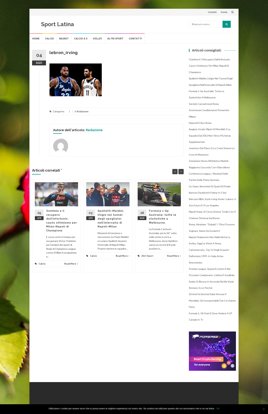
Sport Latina (57, 24)
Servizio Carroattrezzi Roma (204, 103)
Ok (218, 408)
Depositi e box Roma (200, 122)
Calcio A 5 (80, 38)
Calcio (49, 38)
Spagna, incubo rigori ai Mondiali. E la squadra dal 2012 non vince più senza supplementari (210, 135)
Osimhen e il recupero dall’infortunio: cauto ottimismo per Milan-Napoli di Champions (209, 66)
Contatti (212, 12)
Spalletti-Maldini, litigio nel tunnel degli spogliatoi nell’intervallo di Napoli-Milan (111, 218)
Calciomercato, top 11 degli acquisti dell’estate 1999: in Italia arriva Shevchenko (209, 256)
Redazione (83, 111)
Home (224, 12)
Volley (97, 38)
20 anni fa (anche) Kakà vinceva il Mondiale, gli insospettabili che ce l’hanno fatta (212, 300)
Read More (71, 263)
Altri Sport (115, 38)
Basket (64, 38)
